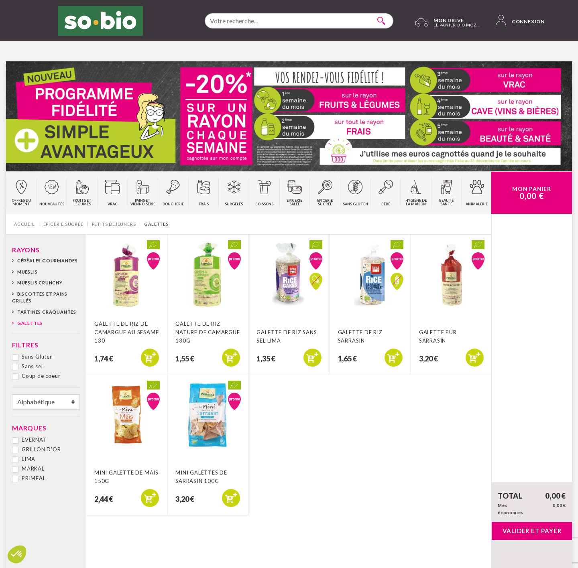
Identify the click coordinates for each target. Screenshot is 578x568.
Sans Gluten (37, 356)
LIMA (28, 459)
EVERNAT (34, 439)
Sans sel (32, 366)
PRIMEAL (34, 478)
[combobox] (299, 20)
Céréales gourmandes (47, 260)
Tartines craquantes (46, 311)
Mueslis (27, 271)
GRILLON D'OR (41, 449)
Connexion (520, 21)
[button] (16, 554)
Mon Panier (531, 193)
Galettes (30, 323)
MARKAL (33, 468)
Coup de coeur (41, 376)
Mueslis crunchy (40, 282)
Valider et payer (532, 530)
